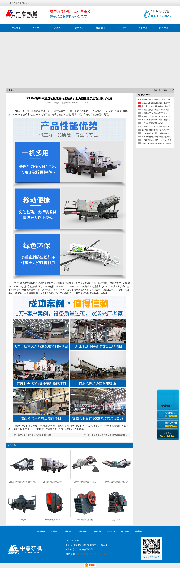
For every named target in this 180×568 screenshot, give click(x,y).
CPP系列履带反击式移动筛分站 (116, 482)
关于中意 (142, 28)
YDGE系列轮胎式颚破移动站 (53, 482)
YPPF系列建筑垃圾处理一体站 (85, 482)
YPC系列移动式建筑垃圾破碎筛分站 (22, 482)
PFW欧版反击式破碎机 (53, 520)
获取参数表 (171, 414)
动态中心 (58, 28)
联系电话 (167, 434)
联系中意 (163, 28)
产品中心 (37, 28)
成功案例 (100, 28)
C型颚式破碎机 (116, 520)
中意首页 (16, 28)
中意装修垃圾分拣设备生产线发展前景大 (109, 435)
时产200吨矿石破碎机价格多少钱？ (155, 123)
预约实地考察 (171, 424)
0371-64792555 (162, 16)
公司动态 (10, 90)
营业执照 (104, 554)
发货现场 (79, 28)
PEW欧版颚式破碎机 (85, 520)
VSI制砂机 (22, 520)
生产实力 (121, 28)
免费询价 (167, 405)
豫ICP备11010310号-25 (88, 554)
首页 (164, 90)
